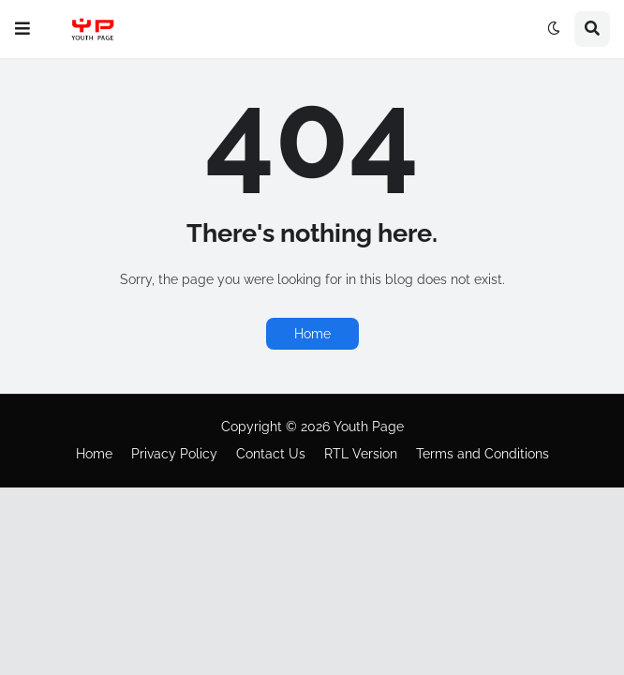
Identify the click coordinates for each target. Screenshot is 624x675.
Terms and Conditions (482, 453)
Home (312, 333)
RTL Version (360, 453)
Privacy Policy (174, 453)
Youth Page (369, 426)
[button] (22, 29)
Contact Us (270, 453)
